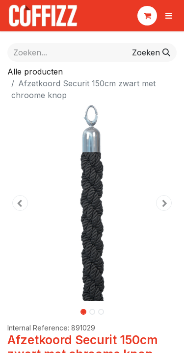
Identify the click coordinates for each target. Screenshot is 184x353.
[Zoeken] (151, 52)
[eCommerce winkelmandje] (147, 15)
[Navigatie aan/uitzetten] (169, 15)
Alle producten (35, 71)
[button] (20, 203)
